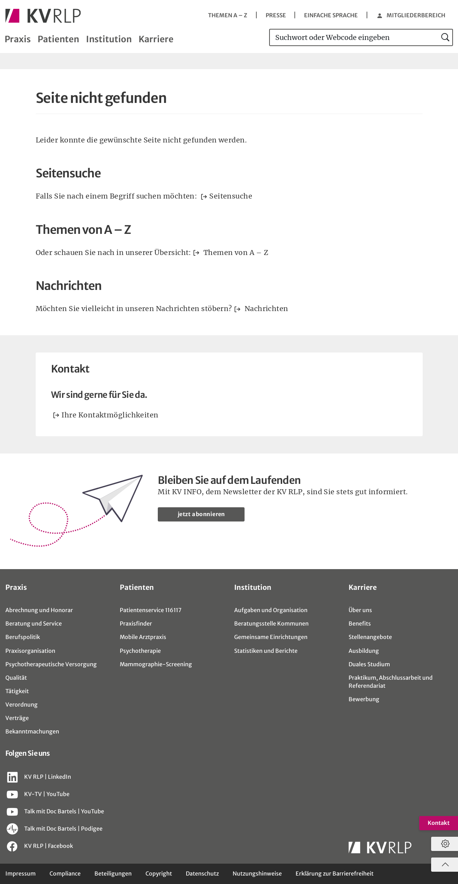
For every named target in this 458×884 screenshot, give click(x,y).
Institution (109, 39)
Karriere (156, 39)
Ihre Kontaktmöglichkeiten (109, 415)
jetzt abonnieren (201, 514)
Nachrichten (265, 308)
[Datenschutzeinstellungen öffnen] (443, 844)
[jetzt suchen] (445, 37)
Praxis (18, 39)
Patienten (58, 39)
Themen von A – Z (235, 252)
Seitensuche (230, 196)
